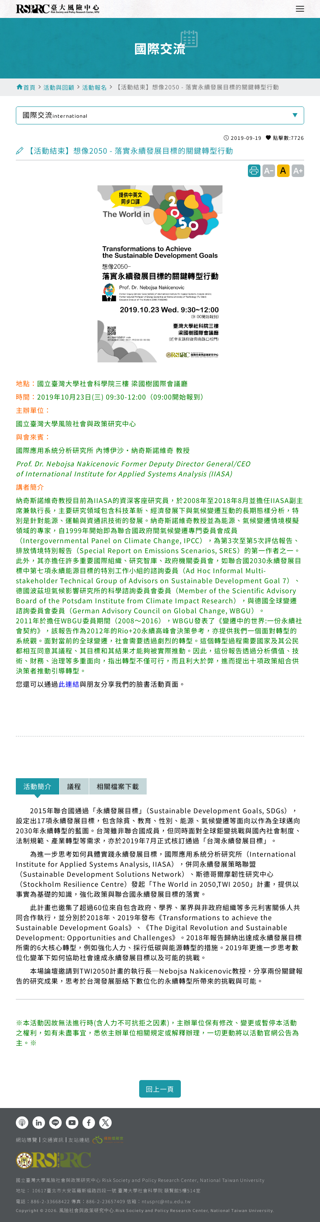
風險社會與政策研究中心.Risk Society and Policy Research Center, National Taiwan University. (166, 1211)
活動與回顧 (59, 87)
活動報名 (94, 87)
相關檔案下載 (118, 786)
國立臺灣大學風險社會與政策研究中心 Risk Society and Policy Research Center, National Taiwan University (140, 1179)
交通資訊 (53, 1139)
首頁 (29, 87)
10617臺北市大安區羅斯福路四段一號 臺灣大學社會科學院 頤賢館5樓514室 (116, 1190)
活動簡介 (37, 786)
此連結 (69, 684)
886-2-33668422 (50, 1201)
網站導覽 (27, 1139)
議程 (74, 786)
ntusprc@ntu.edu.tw (166, 1201)
